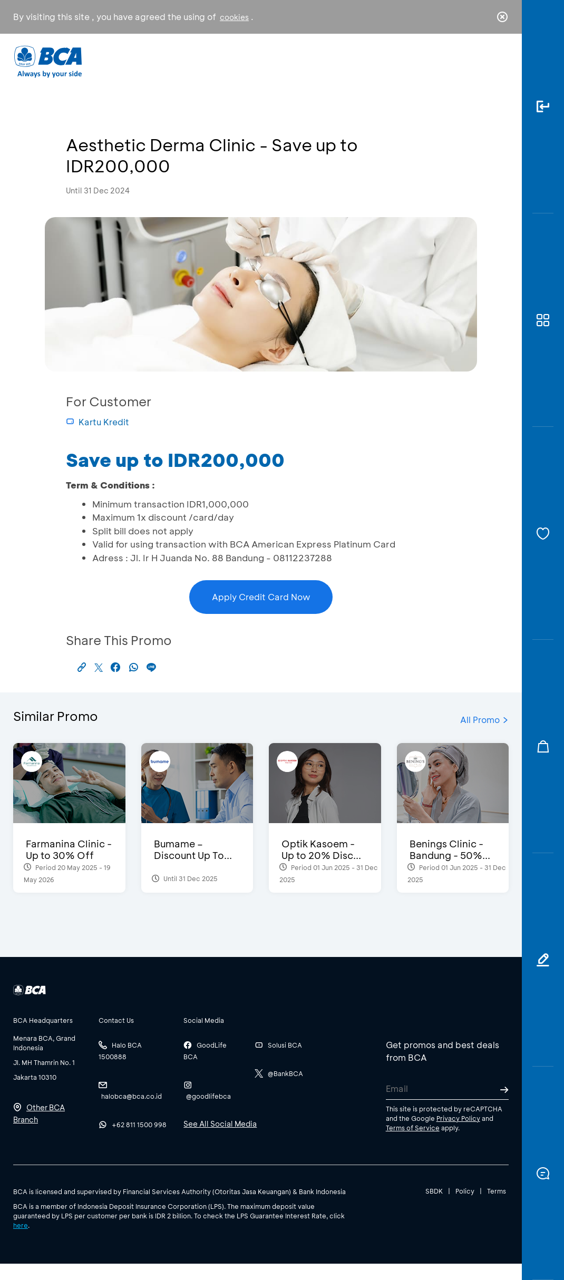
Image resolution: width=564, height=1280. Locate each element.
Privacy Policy (458, 1118)
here (20, 1225)
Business (248, 69)
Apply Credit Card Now (261, 596)
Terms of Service (413, 1127)
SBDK (434, 1191)
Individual (188, 66)
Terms (496, 1191)
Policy (464, 1191)
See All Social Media (220, 1124)
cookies (234, 17)
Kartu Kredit (97, 421)
